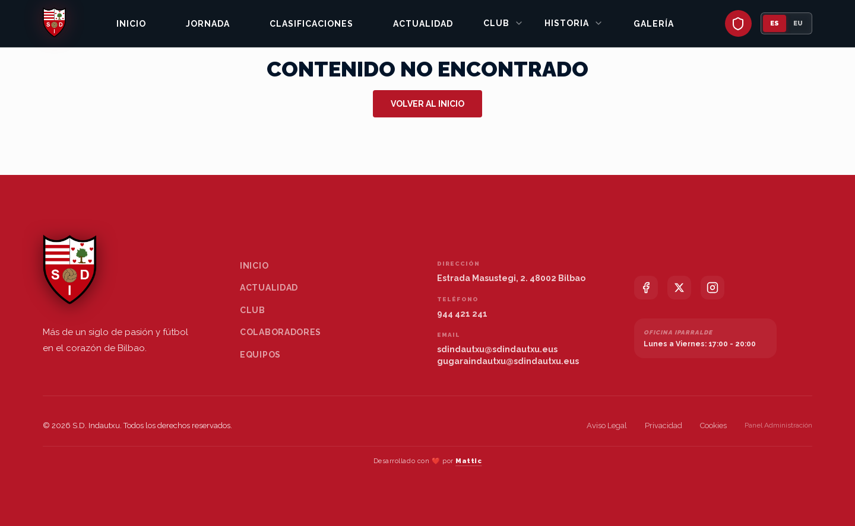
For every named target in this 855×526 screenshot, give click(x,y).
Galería (654, 23)
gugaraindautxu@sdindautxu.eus (508, 361)
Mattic (468, 461)
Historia (573, 23)
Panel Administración (778, 425)
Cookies (713, 425)
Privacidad (663, 425)
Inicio (131, 23)
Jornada (208, 23)
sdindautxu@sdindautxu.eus (497, 349)
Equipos (260, 354)
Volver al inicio (427, 104)
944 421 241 (462, 313)
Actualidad (423, 23)
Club (503, 23)
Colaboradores (280, 332)
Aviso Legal (607, 425)
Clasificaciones (311, 23)
